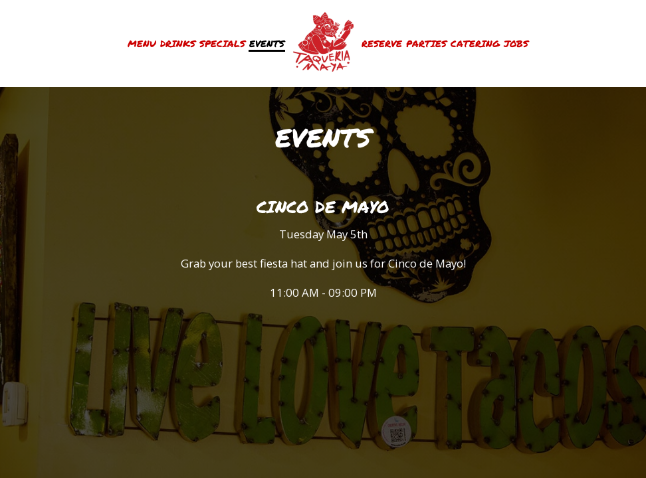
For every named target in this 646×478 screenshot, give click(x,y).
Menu (142, 43)
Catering (475, 43)
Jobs (516, 43)
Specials (222, 43)
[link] (323, 43)
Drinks (177, 43)
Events (266, 43)
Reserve (382, 43)
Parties (426, 43)
